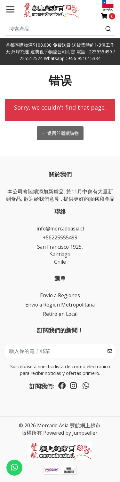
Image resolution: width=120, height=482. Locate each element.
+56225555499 (60, 237)
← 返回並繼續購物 (60, 133)
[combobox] (60, 29)
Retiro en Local (60, 313)
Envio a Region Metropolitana (60, 304)
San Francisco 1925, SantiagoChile (60, 254)
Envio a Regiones (60, 295)
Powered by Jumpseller (70, 432)
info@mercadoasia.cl (60, 228)
